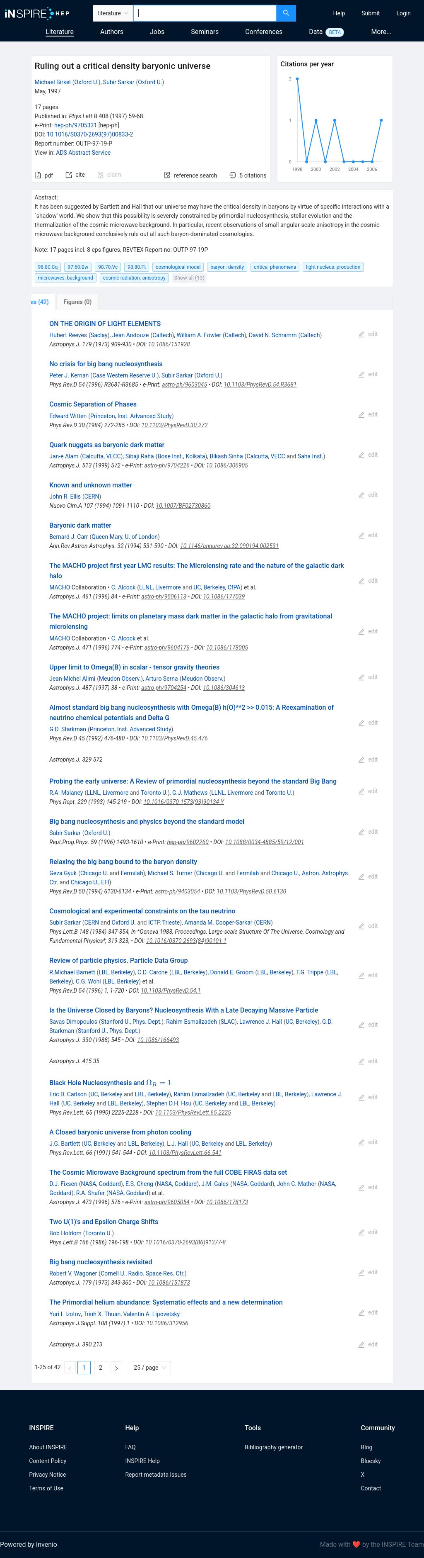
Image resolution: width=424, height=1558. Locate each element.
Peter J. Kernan (69, 375)
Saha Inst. (310, 456)
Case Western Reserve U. (124, 375)
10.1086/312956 (167, 1323)
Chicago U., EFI (90, 882)
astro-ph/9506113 (163, 596)
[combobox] (205, 13)
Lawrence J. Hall (260, 1021)
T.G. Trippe (309, 972)
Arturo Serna (161, 678)
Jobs (157, 32)
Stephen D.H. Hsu (168, 1103)
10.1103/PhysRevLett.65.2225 (193, 1112)
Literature (60, 32)
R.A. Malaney (66, 792)
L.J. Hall (177, 1143)
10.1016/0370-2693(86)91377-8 (185, 1242)
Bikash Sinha (226, 456)
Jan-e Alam (63, 456)
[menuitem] (339, 13)
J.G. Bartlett (64, 1143)
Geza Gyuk (63, 873)
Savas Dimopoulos (73, 1021)
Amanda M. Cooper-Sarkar (218, 922)
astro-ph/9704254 (163, 687)
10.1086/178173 (227, 1202)
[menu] (361, 13)
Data (316, 32)
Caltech (162, 335)
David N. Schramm (272, 335)
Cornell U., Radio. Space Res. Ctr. (143, 1273)
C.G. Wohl (88, 981)
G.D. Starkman (67, 729)
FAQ (130, 1447)
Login (403, 13)
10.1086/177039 (224, 596)
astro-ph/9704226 (167, 465)
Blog (366, 1447)
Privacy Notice (47, 1474)
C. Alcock (123, 587)
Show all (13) (189, 278)
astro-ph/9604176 (167, 647)
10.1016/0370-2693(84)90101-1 (186, 940)
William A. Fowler (199, 335)
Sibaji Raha (139, 456)
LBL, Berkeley (116, 972)
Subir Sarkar (119, 82)
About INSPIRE (48, 1447)
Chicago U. (94, 873)
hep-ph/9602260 (188, 842)
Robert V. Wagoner (73, 1273)
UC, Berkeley (302, 1021)
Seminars (205, 32)
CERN (91, 496)
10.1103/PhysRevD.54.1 (171, 990)
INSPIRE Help (142, 1461)
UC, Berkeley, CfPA (217, 587)
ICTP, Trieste (164, 922)
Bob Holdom (65, 1233)
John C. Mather (296, 1184)
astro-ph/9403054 (177, 891)
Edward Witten (68, 416)
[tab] (58, 302)
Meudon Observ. (120, 678)
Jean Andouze (130, 335)
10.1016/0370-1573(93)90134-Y (183, 801)
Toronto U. (154, 792)
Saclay (99, 335)
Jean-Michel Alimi (72, 678)
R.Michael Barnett (72, 972)
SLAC (228, 1021)
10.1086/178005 (227, 647)
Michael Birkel (53, 82)
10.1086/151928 (169, 344)
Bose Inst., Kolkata (181, 456)
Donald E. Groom (232, 972)
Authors (111, 32)
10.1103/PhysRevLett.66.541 (185, 1152)
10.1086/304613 (224, 687)
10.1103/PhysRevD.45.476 (175, 738)
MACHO (59, 587)
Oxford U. (87, 82)
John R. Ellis (65, 496)
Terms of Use (46, 1488)
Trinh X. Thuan (102, 1314)
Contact (371, 1488)
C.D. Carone (152, 972)
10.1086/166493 (158, 1040)
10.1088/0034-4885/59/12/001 (264, 842)
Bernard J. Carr (68, 536)
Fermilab (131, 873)
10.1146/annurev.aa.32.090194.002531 (229, 546)
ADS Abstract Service (83, 152)
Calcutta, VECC (101, 456)
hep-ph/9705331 (75, 125)
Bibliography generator (274, 1447)
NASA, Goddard (101, 1184)
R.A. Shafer (90, 1193)
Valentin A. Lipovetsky (151, 1314)
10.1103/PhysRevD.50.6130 (251, 891)
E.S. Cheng (139, 1184)
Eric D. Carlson (68, 1094)
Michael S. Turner (170, 873)
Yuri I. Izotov (65, 1314)
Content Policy (47, 1461)
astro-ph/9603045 (184, 384)
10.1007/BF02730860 (183, 505)
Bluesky (371, 1461)
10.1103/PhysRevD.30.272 (175, 425)
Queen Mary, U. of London (125, 536)
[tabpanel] (212, 846)
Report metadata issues (155, 1474)
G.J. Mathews (189, 792)
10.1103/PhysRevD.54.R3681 (260, 384)
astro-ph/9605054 (167, 1202)
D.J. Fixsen (63, 1184)
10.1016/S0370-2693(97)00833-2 (90, 134)
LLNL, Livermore (160, 587)
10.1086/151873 (169, 1282)
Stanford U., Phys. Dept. (131, 1021)
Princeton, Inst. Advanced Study (131, 416)
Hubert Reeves (68, 335)
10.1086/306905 (227, 465)
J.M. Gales (215, 1184)
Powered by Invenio (28, 1544)
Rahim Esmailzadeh (191, 1021)
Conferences (263, 32)
